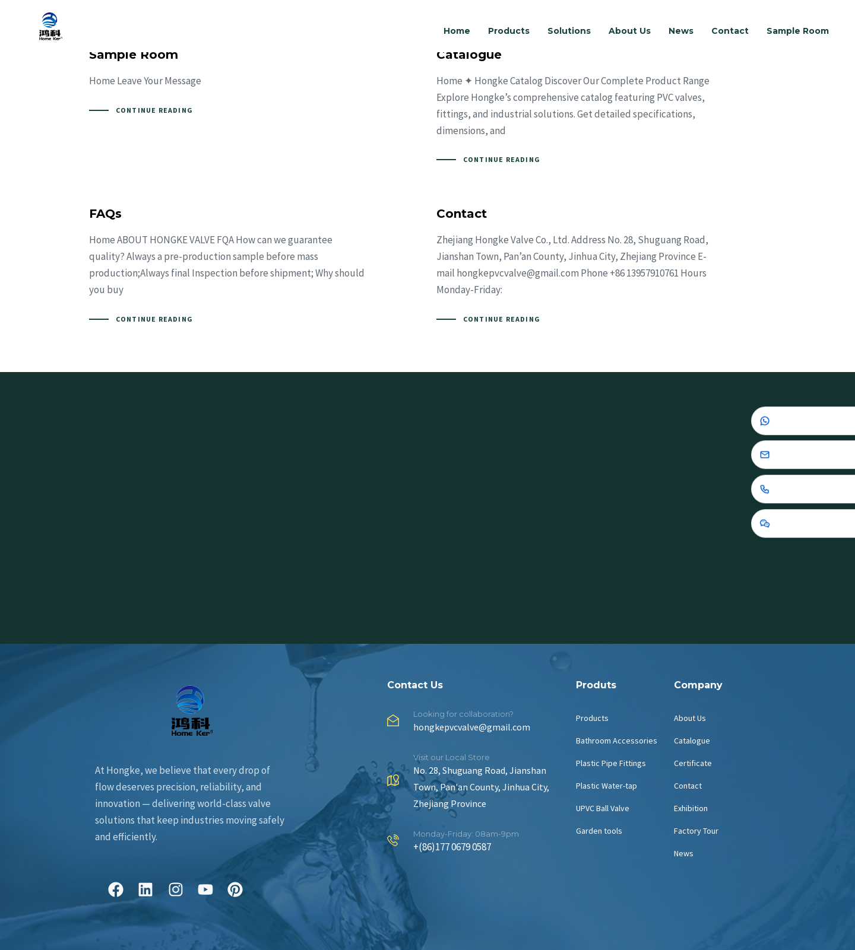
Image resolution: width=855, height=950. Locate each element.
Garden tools (599, 830)
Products (509, 31)
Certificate (693, 763)
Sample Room (798, 31)
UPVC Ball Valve (602, 808)
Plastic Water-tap (606, 785)
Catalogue (692, 740)
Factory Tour (696, 830)
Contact (730, 31)
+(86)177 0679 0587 (452, 846)
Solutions (569, 31)
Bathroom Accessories (616, 740)
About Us (630, 31)
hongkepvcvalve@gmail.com (471, 727)
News (681, 31)
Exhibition (691, 808)
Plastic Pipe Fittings (611, 763)
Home (457, 31)
